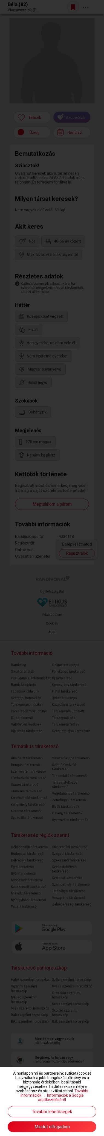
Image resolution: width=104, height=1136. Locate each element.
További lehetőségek (52, 1111)
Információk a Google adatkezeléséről (61, 1097)
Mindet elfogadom (52, 1126)
